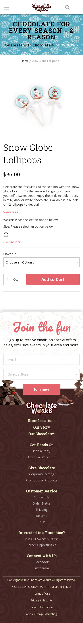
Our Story (41, 427)
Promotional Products (41, 480)
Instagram (41, 568)
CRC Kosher (11, 242)
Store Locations (41, 420)
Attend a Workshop (41, 457)
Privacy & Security (41, 600)
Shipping (42, 509)
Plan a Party (41, 451)
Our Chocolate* (41, 433)
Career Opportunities (41, 545)
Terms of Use (41, 593)
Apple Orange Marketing (41, 614)
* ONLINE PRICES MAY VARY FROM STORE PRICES (41, 587)
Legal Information (42, 607)
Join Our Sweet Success (41, 539)
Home (25, 61)
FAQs (41, 522)
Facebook (42, 562)
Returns (41, 516)
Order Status (42, 503)
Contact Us (42, 497)
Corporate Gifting (41, 474)
